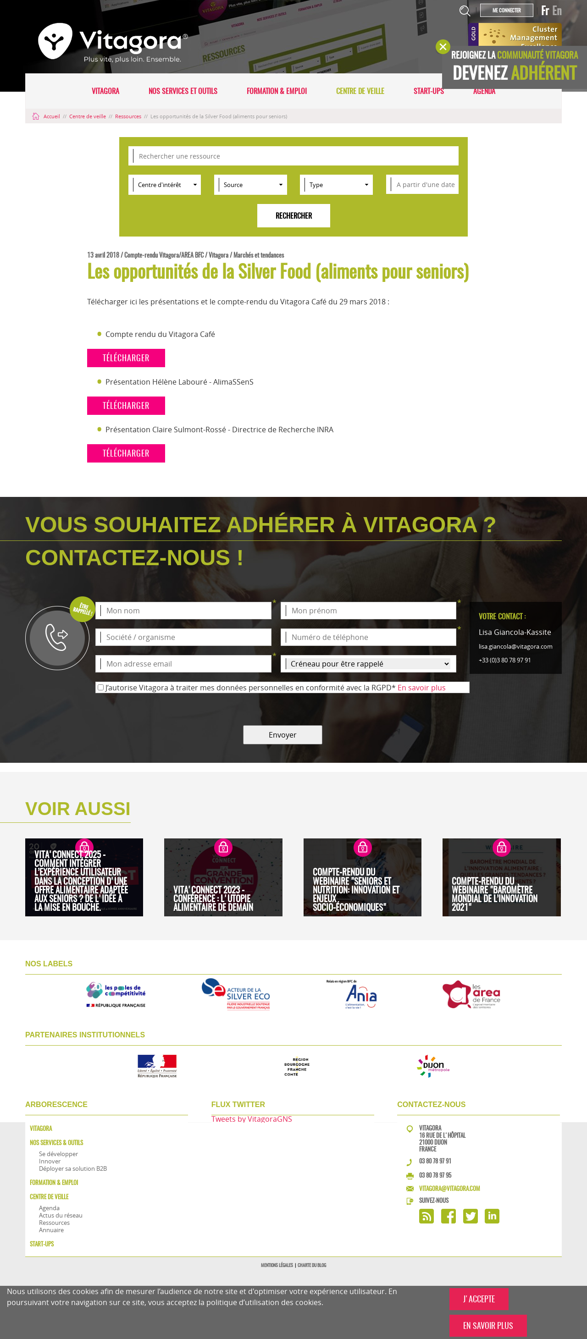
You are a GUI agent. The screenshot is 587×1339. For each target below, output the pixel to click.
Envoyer (283, 735)
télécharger (126, 358)
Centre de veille (360, 91)
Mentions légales (277, 1265)
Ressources (129, 116)
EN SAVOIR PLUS (488, 1325)
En (557, 10)
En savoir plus (422, 688)
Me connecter (507, 10)
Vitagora (105, 91)
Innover (50, 1161)
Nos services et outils (183, 91)
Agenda (484, 91)
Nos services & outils (56, 1142)
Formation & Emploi (277, 91)
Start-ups (429, 91)
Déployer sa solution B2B (73, 1168)
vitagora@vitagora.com (449, 1188)
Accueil (46, 116)
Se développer (58, 1154)
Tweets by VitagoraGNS (251, 1119)
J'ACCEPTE (479, 1299)
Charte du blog (312, 1265)
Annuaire (51, 1230)
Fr (545, 10)
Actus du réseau (61, 1215)
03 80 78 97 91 (435, 1161)
